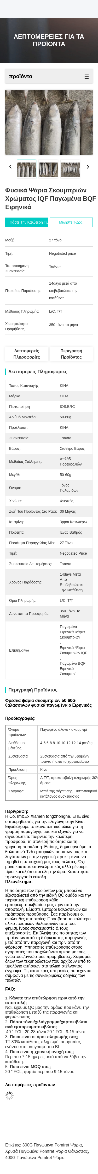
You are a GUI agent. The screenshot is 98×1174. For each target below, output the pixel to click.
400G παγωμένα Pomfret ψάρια (35, 1157)
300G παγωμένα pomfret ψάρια (52, 1145)
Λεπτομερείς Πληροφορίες (26, 354)
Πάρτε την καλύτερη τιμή (30, 222)
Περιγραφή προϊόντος (71, 354)
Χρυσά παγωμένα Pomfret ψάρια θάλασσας (46, 1151)
